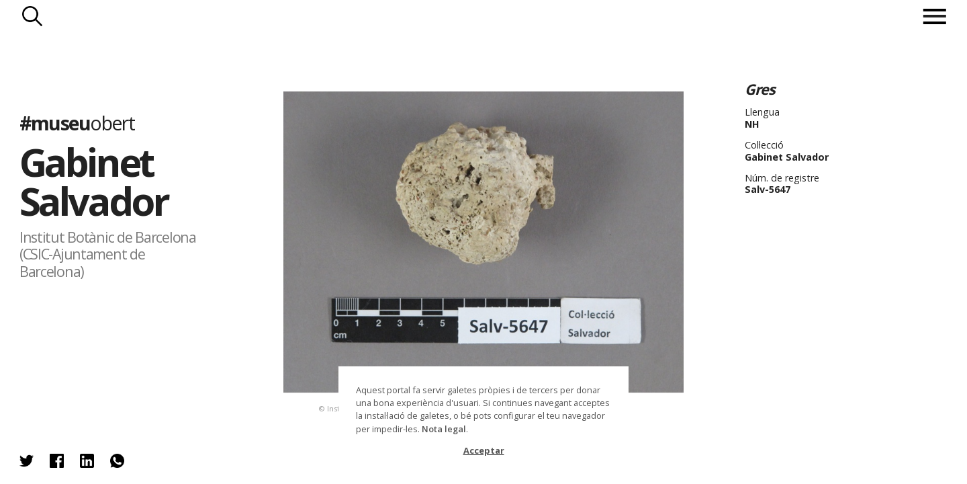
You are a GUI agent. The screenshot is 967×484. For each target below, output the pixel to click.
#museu (76, 123)
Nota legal (444, 429)
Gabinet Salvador (93, 181)
